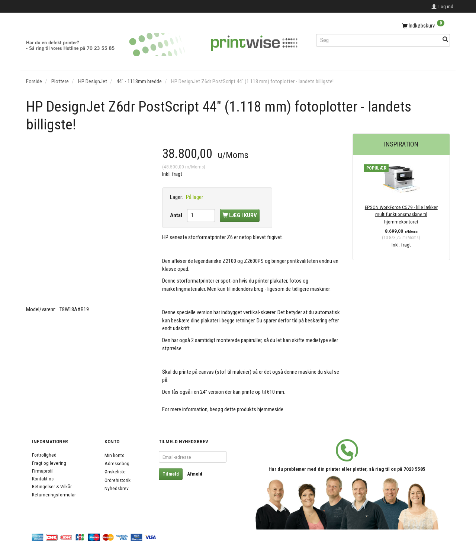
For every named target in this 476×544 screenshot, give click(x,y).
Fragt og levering (49, 463)
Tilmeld (171, 474)
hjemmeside (270, 409)
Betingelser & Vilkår (52, 486)
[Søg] (445, 40)
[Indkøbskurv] (383, 26)
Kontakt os (43, 479)
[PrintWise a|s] (162, 41)
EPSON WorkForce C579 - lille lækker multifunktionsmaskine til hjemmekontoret (401, 214)
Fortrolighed (44, 455)
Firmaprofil (43, 471)
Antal (176, 215)
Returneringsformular (54, 495)
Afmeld (194, 474)
